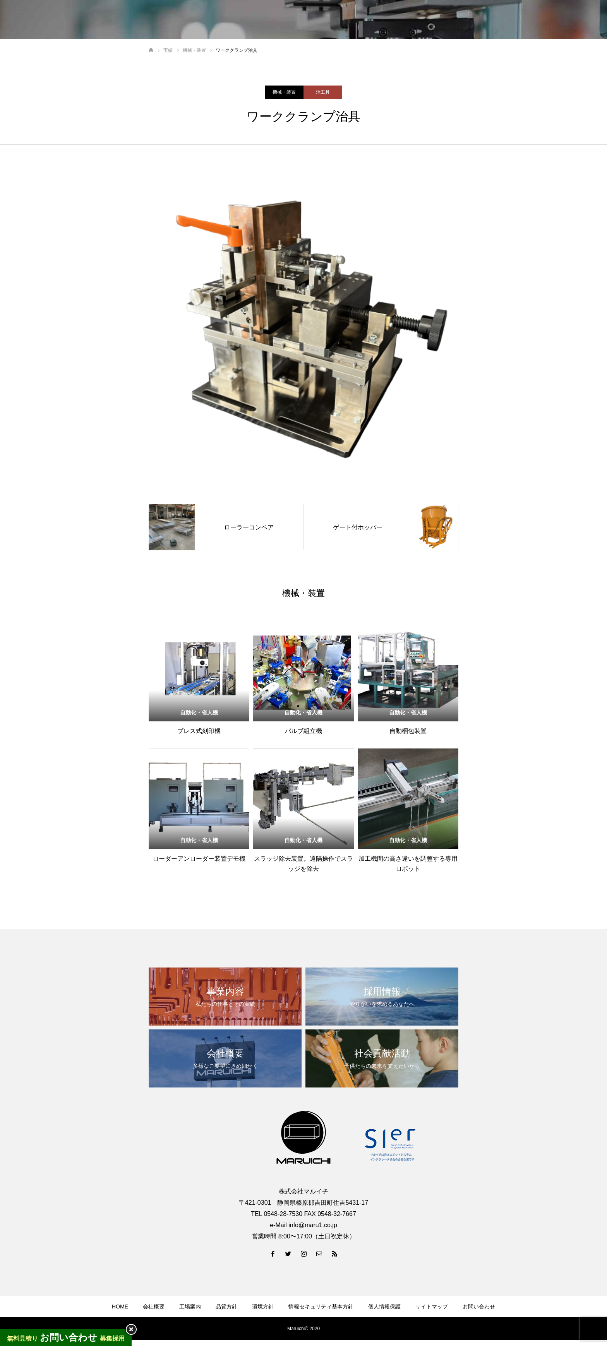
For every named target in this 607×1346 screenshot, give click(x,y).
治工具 (323, 92)
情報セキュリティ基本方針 (320, 1306)
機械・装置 (284, 92)
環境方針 (263, 1306)
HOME (120, 1306)
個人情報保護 (384, 1306)
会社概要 (154, 1306)
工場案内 (190, 1306)
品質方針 (226, 1306)
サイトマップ (431, 1306)
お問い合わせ (479, 1306)
